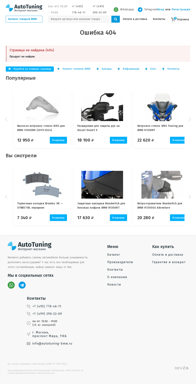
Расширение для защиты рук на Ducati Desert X (101, 128)
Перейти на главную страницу (29, 68)
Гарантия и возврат (168, 262)
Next (189, 119)
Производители (120, 262)
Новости (114, 284)
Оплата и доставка (135, 19)
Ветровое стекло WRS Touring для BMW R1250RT (166, 128)
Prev (7, 119)
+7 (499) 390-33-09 (100, 9)
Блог (150, 68)
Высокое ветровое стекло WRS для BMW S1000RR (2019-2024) (41, 128)
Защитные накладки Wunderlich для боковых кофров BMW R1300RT (104, 205)
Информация (128, 68)
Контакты (159, 19)
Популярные (21, 78)
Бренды (104, 68)
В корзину (58, 140)
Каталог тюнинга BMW (74, 68)
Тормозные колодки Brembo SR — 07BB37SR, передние (40, 205)
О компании (117, 277)
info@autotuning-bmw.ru (49, 343)
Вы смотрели (21, 156)
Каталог (113, 254)
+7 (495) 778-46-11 (79, 9)
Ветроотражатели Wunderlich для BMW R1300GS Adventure (166, 205)
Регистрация (181, 9)
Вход (160, 9)
